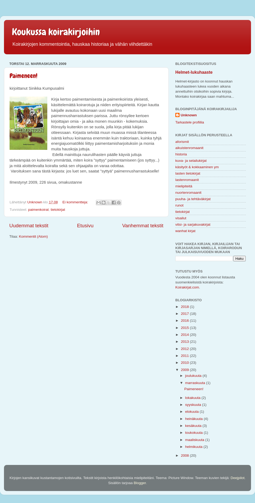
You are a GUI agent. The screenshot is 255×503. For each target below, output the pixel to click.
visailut (180, 218)
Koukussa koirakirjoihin (56, 32)
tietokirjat (58, 210)
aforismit (182, 142)
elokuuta (192, 412)
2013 (185, 342)
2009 (185, 370)
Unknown (189, 115)
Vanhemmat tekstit (142, 225)
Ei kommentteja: (75, 202)
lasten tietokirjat (187, 173)
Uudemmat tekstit (28, 225)
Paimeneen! (23, 76)
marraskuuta (195, 383)
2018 (185, 307)
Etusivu (85, 225)
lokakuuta (193, 398)
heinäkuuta (194, 419)
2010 (185, 363)
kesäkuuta (193, 426)
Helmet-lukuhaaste (193, 72)
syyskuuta (193, 405)
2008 (185, 455)
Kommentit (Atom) (33, 236)
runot (179, 205)
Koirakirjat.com (187, 287)
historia (181, 154)
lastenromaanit (187, 180)
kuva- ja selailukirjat (191, 161)
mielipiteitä (183, 186)
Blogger (140, 483)
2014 (185, 335)
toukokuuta (194, 433)
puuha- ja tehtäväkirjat (193, 199)
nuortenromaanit (188, 193)
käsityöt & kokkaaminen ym (197, 167)
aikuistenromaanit (189, 148)
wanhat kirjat (185, 231)
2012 (185, 349)
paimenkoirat (38, 210)
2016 (185, 321)
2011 (185, 356)
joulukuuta (193, 376)
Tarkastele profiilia (189, 122)
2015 (185, 328)
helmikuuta (194, 447)
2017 (185, 314)
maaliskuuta (195, 440)
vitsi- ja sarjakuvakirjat (192, 224)
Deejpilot (238, 478)
